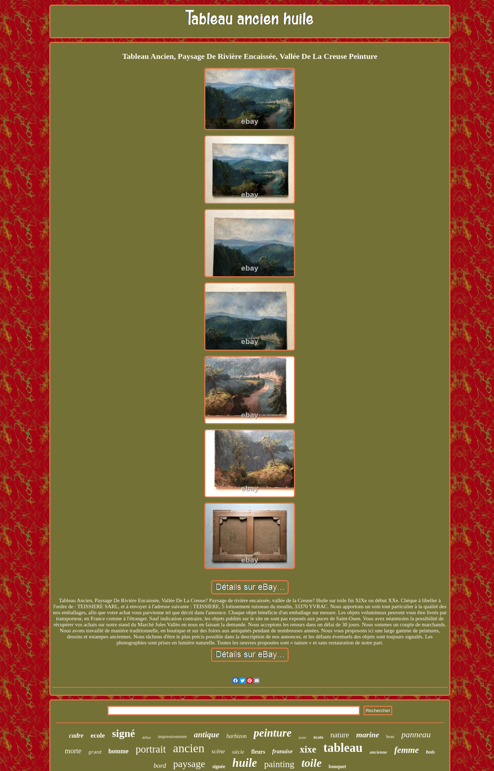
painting (279, 764)
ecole (98, 735)
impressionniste (172, 736)
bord (160, 765)
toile (311, 762)
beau (390, 736)
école (318, 737)
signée (218, 766)
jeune (302, 737)
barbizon (236, 736)
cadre (76, 735)
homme (119, 751)
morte (73, 751)
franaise (282, 751)
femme (406, 750)
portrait (151, 749)
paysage (189, 763)
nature (340, 735)
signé (123, 733)
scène (218, 751)
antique (207, 734)
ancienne (378, 752)
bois (430, 752)
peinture (273, 733)
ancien (189, 748)
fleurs (258, 752)
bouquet (337, 766)
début (146, 737)
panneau (416, 734)
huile (244, 762)
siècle (238, 752)
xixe (308, 749)
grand (94, 752)
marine (367, 734)
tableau (343, 748)
